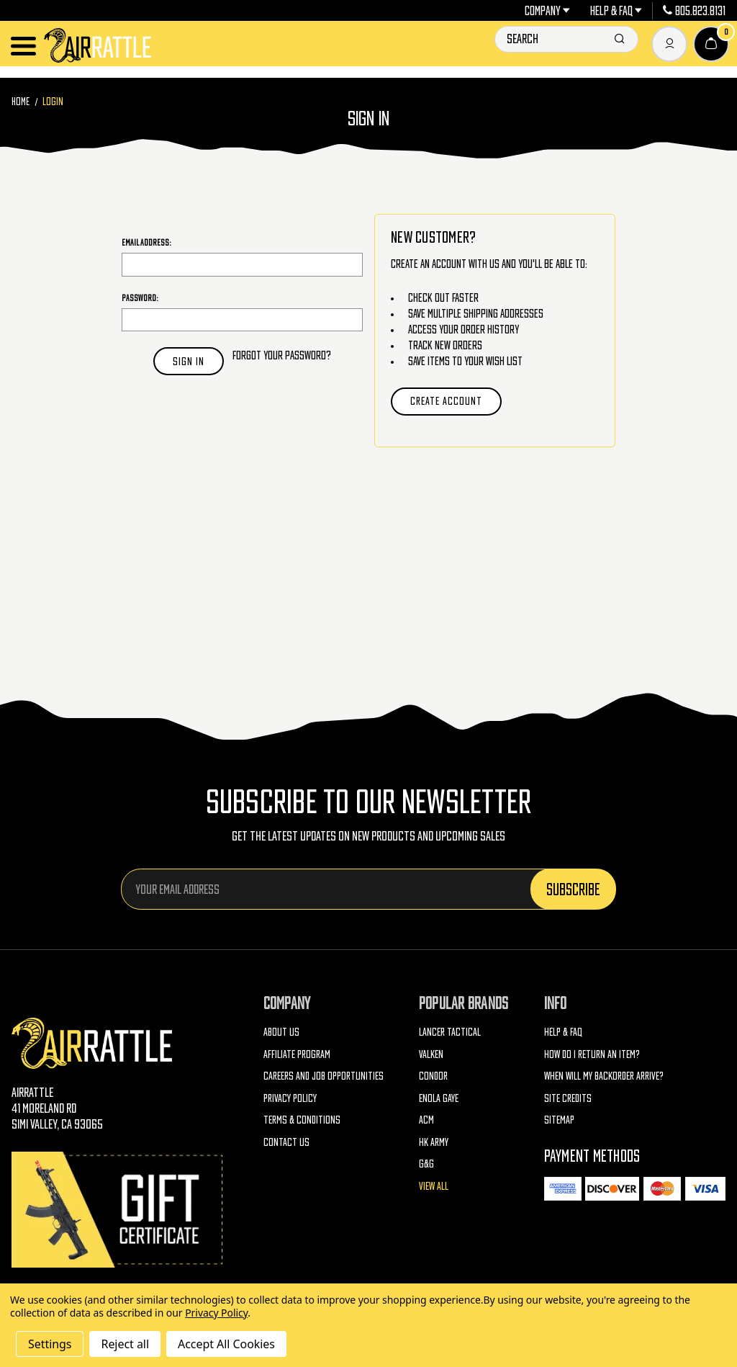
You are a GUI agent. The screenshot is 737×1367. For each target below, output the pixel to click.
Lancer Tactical (450, 1031)
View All (433, 1186)
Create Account (446, 400)
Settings (49, 1344)
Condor (433, 1075)
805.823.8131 (694, 11)
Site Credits (568, 1098)
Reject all (124, 1344)
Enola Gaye (438, 1098)
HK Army (433, 1142)
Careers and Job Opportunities (323, 1075)
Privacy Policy (290, 1098)
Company (548, 10)
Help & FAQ (616, 10)
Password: (140, 298)
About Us (281, 1031)
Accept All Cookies (226, 1344)
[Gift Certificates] (119, 1210)
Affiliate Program (296, 1054)
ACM (426, 1119)
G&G (426, 1163)
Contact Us (286, 1142)
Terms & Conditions (301, 1119)
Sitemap (559, 1119)
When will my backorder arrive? (604, 1075)
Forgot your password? (281, 355)
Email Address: (146, 242)
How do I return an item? (592, 1054)
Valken (431, 1054)
